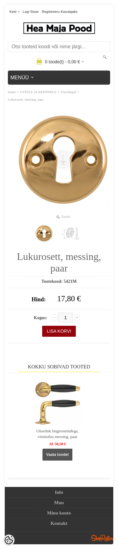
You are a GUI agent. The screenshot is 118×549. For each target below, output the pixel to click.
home (11, 92)
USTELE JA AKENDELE (38, 92)
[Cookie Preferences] (8, 540)
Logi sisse (31, 11)
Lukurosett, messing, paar (26, 99)
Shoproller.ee (102, 538)
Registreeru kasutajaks (60, 11)
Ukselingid (68, 92)
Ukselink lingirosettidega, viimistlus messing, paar (57, 434)
